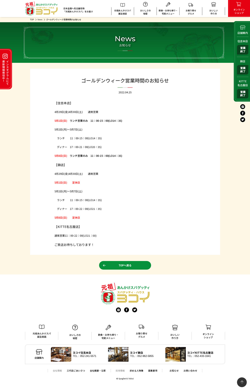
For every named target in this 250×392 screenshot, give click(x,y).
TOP (32, 20)
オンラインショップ (208, 332)
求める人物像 (136, 370)
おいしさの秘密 (145, 8)
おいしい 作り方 (213, 8)
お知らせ (174, 370)
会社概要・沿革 (98, 370)
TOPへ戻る (125, 265)
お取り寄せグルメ (191, 9)
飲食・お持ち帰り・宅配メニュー (168, 8)
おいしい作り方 (174, 332)
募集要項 (152, 370)
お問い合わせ (190, 370)
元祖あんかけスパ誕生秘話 (122, 9)
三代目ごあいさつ (76, 370)
